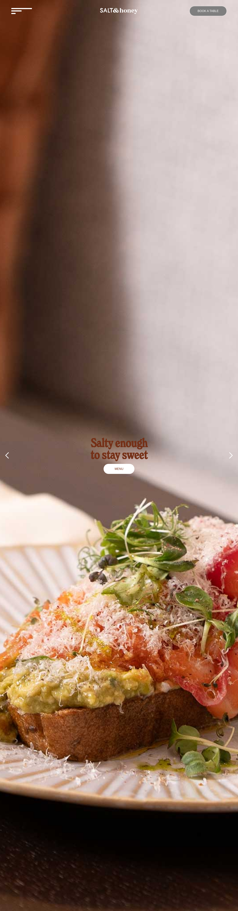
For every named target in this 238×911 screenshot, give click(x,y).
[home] (119, 11)
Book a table (208, 11)
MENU (119, 468)
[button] (46, 11)
